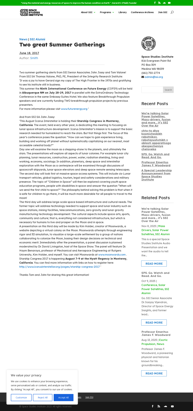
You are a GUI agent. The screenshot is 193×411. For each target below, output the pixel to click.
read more (154, 263)
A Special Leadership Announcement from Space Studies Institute (156, 175)
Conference (149, 285)
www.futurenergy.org (74, 108)
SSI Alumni (37, 39)
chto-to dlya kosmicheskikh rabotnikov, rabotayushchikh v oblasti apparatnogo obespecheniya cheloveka (156, 140)
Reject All (43, 397)
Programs (105, 12)
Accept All (63, 397)
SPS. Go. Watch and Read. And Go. (155, 155)
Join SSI (162, 12)
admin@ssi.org (154, 77)
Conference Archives (142, 12)
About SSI (86, 12)
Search (168, 89)
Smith (34, 58)
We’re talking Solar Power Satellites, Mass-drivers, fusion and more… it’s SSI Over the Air (155, 119)
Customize (21, 397)
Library (123, 12)
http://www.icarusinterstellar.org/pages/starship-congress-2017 (59, 266)
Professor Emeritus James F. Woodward (155, 163)
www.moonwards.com (112, 254)
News (23, 39)
